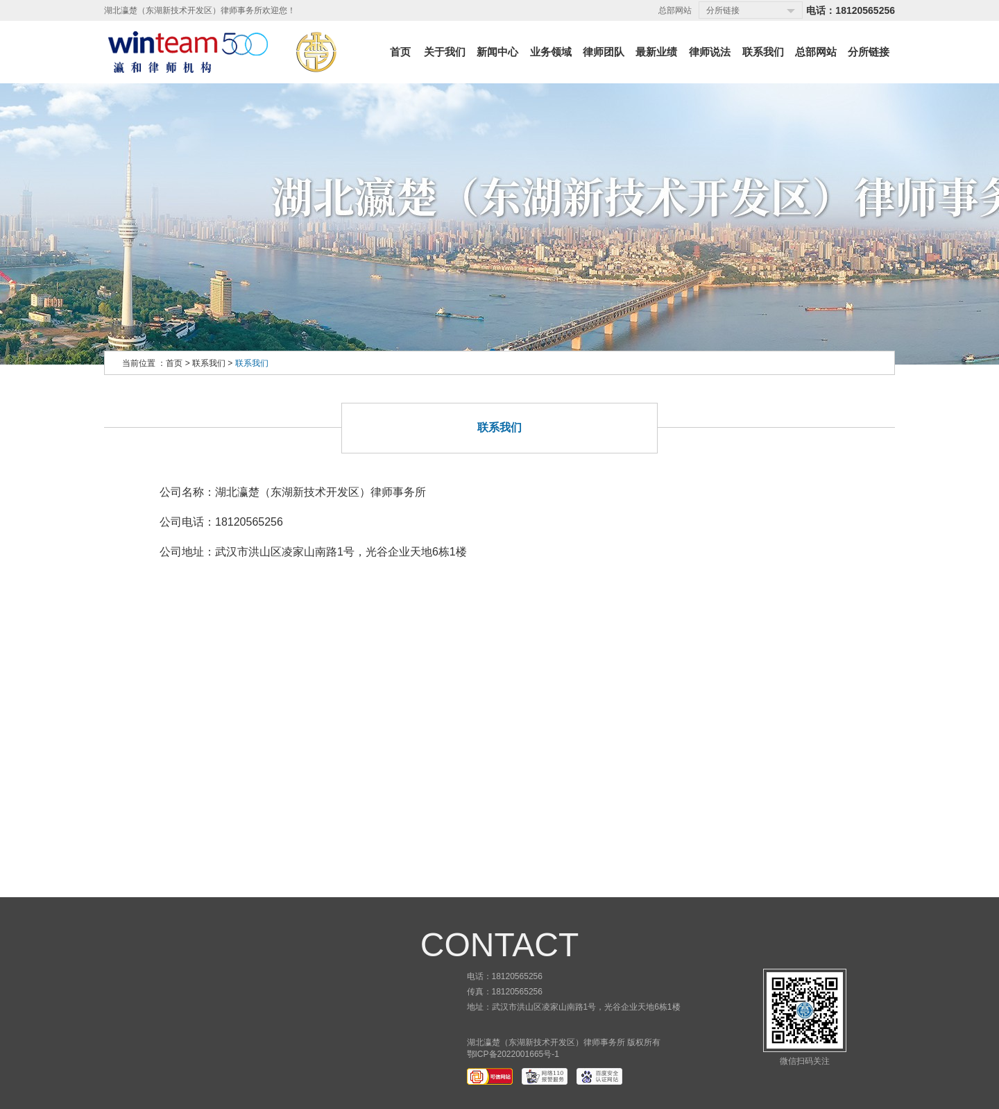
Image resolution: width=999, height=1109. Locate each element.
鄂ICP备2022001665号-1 (513, 1054)
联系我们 (208, 363)
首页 (174, 363)
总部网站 (675, 10)
